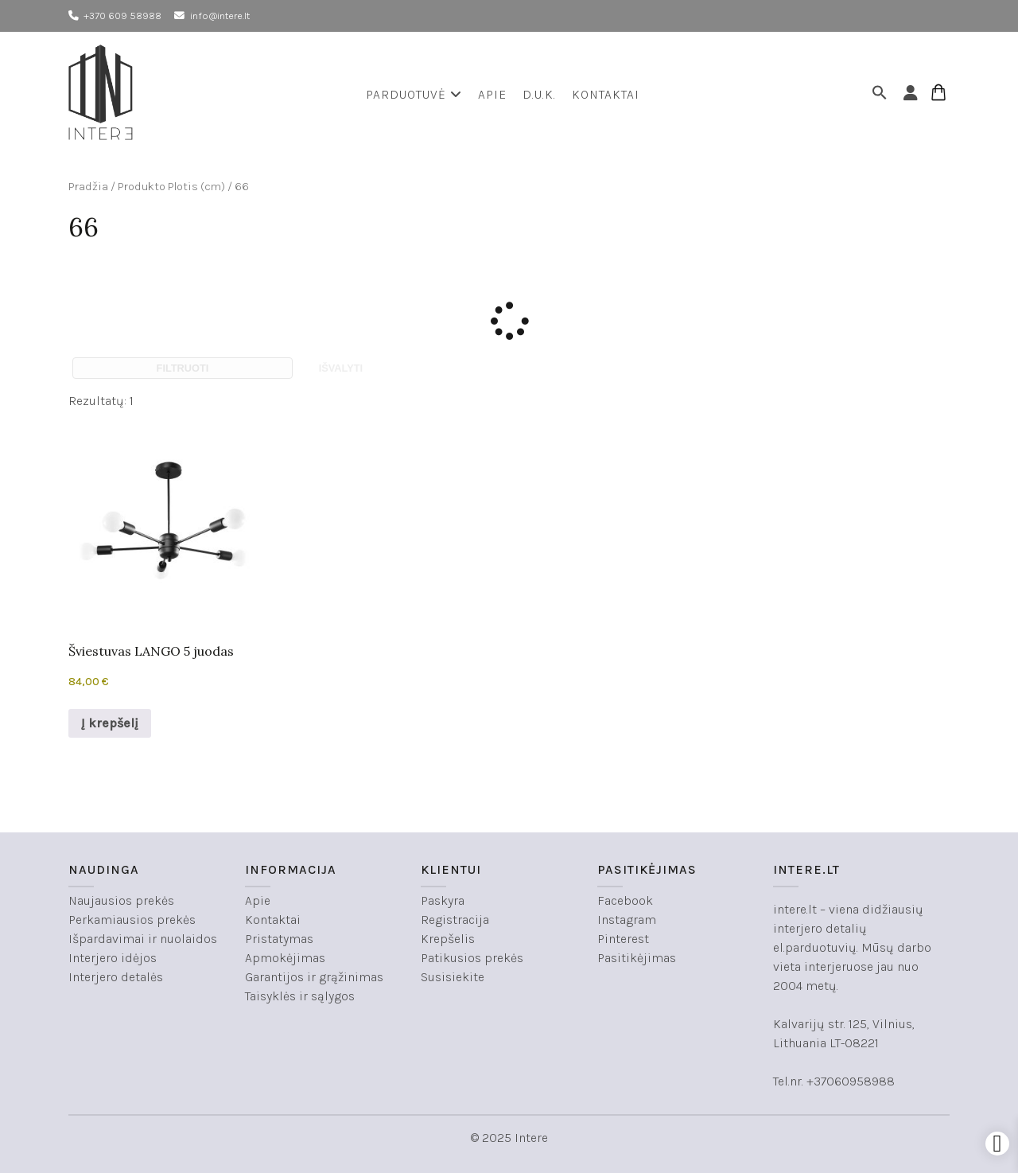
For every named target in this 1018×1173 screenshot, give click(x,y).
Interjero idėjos (112, 957)
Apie (492, 94)
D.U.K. (539, 94)
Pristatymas (279, 938)
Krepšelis (448, 938)
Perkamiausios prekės (132, 919)
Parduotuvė (414, 94)
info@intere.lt (220, 15)
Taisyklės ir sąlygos (300, 995)
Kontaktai (605, 94)
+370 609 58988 (122, 15)
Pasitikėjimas (636, 957)
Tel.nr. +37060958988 (834, 1081)
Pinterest (623, 938)
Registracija (455, 919)
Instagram (626, 919)
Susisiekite (452, 976)
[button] (882, 94)
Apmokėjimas (285, 957)
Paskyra (442, 900)
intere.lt (795, 909)
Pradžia (88, 186)
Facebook (625, 900)
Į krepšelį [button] (109, 723)
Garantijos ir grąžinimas (314, 976)
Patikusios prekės (472, 957)
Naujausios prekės (121, 900)
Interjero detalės (115, 976)
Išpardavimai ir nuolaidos (142, 938)
